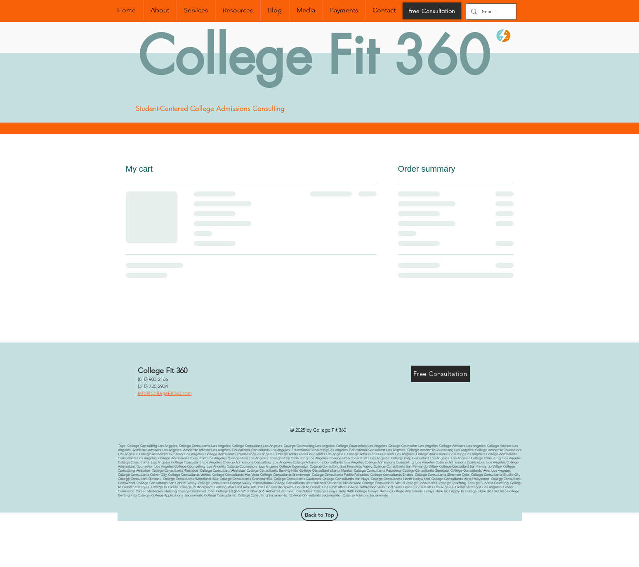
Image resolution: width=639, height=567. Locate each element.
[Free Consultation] (432, 10)
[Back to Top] (319, 514)
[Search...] (490, 11)
